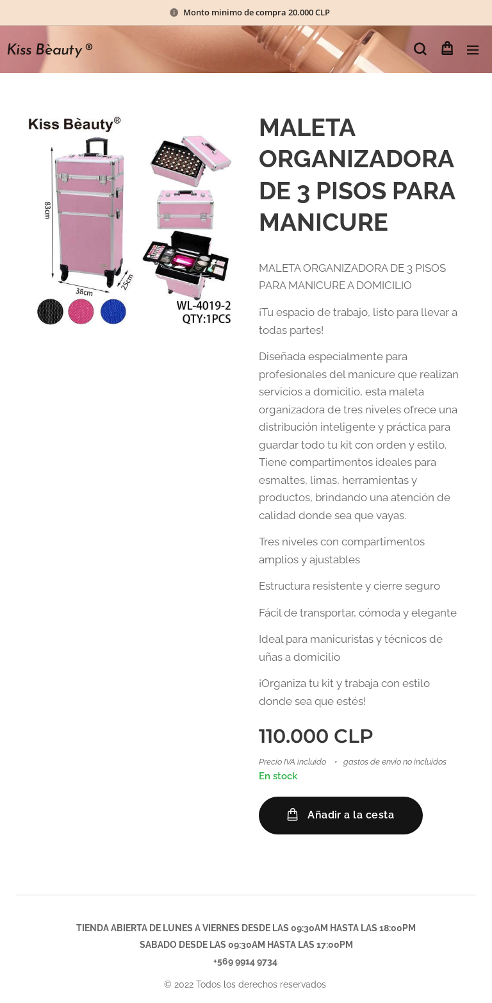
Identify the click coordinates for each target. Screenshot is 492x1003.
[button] (420, 49)
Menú (473, 50)
